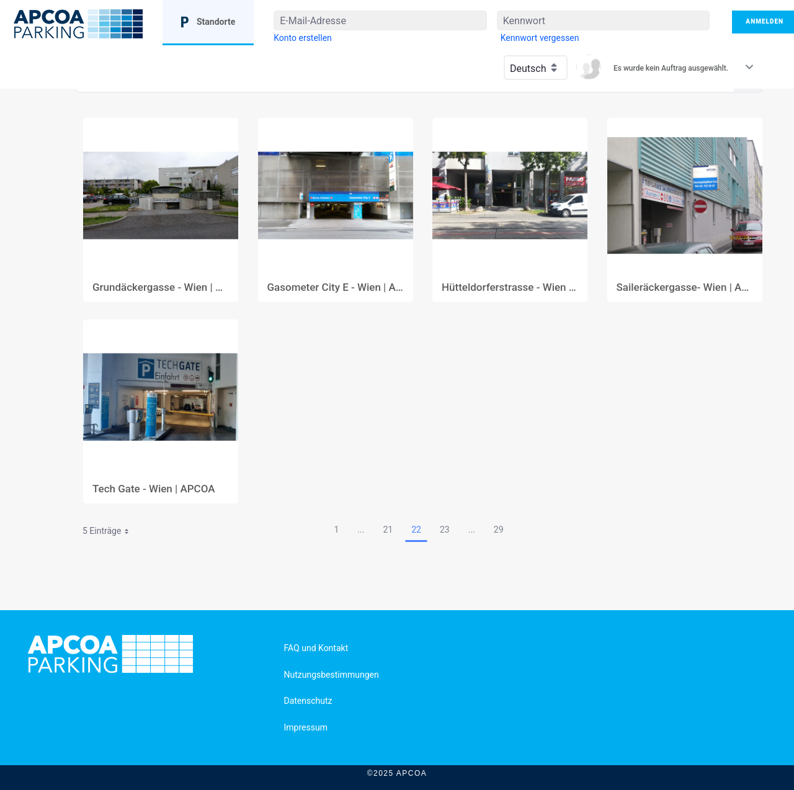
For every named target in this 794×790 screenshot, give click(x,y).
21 (388, 530)
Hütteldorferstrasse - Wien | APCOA (510, 287)
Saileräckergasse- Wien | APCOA (685, 287)
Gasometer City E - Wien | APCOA (335, 287)
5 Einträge (110, 533)
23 (445, 530)
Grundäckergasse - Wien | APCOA (160, 287)
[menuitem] (303, 38)
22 (416, 530)
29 (499, 530)
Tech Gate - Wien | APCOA (153, 489)
